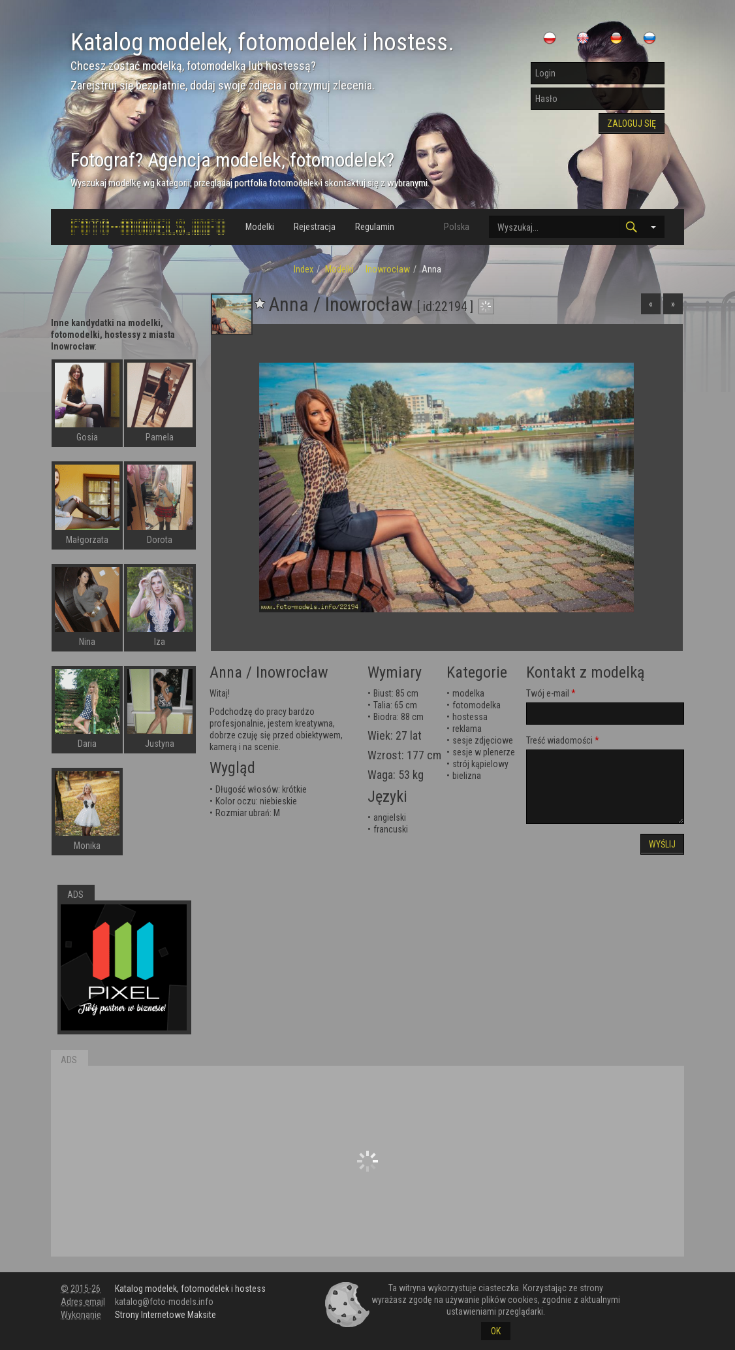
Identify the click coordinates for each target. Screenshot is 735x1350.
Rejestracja (315, 227)
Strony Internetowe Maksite (165, 1314)
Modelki (259, 227)
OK (496, 1331)
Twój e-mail (547, 693)
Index (303, 269)
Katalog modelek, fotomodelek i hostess (190, 1288)
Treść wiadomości (559, 740)
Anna (226, 672)
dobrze (223, 735)
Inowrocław (388, 269)
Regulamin (374, 227)
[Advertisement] (367, 1161)
